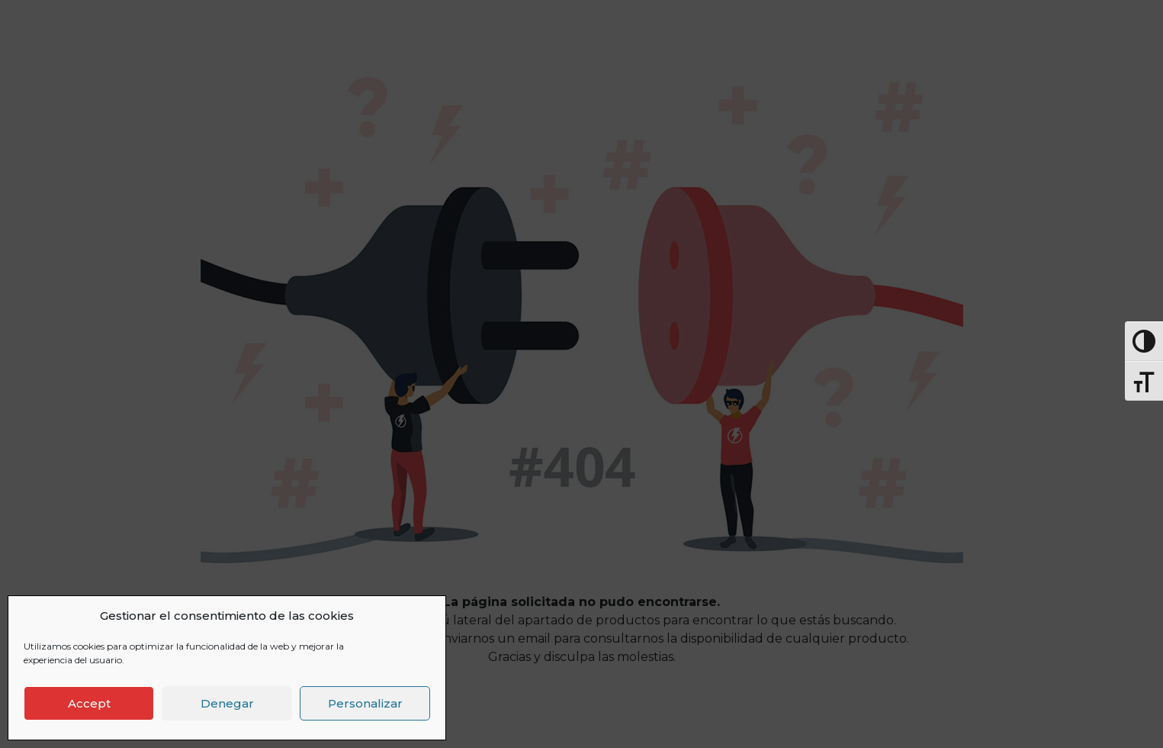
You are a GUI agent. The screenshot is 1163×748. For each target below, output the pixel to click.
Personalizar (365, 703)
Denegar (227, 703)
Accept (89, 703)
